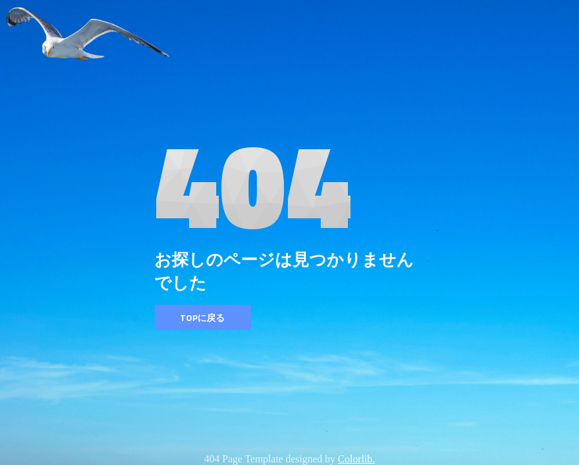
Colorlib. (356, 458)
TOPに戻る (202, 317)
